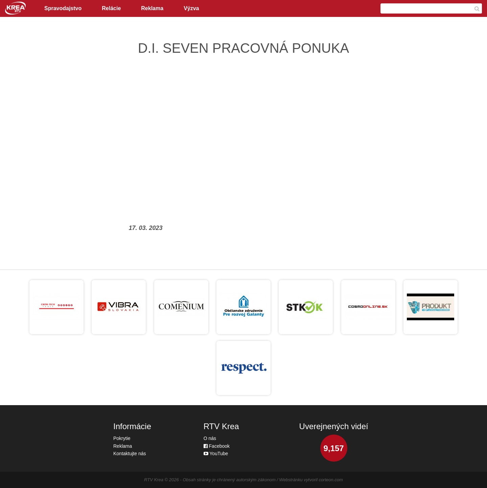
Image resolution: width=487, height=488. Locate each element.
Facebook (217, 446)
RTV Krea (153, 479)
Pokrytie (122, 438)
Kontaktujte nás (129, 453)
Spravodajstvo (63, 8)
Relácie (111, 8)
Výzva (191, 8)
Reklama (152, 8)
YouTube (216, 453)
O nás (210, 438)
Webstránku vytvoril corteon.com (311, 479)
